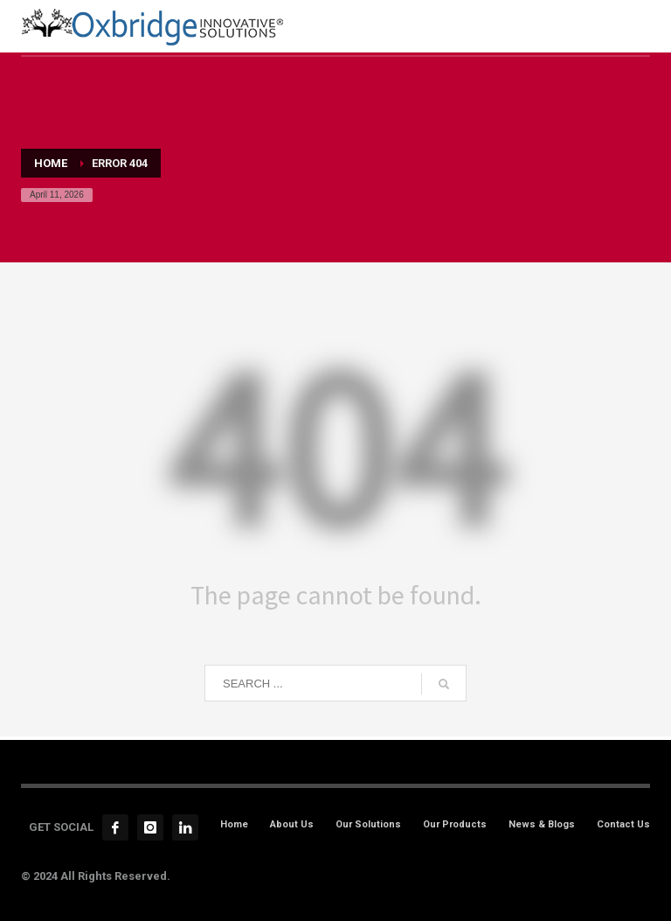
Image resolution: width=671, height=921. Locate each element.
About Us (292, 824)
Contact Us (623, 824)
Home (234, 824)
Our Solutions (368, 824)
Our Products (455, 824)
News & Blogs (541, 824)
